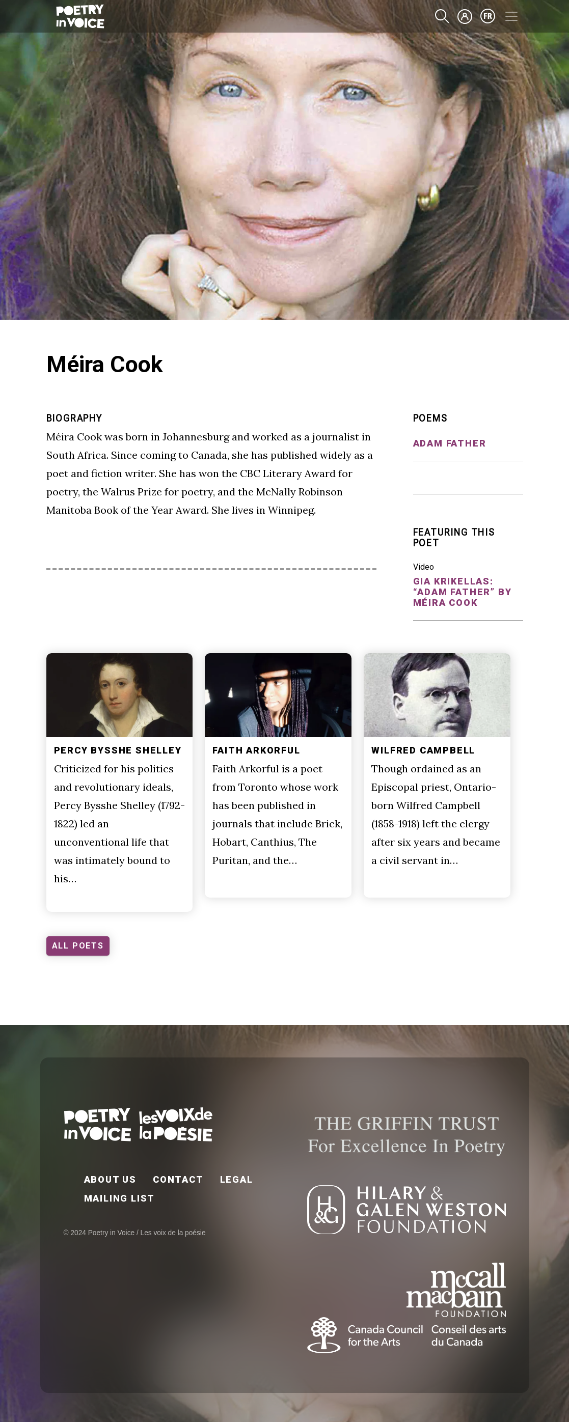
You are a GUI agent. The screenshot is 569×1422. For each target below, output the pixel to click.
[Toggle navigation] (511, 16)
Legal (236, 1179)
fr (488, 16)
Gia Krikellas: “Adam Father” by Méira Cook (462, 592)
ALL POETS (78, 946)
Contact (178, 1179)
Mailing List (119, 1198)
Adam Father (449, 443)
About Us (110, 1179)
